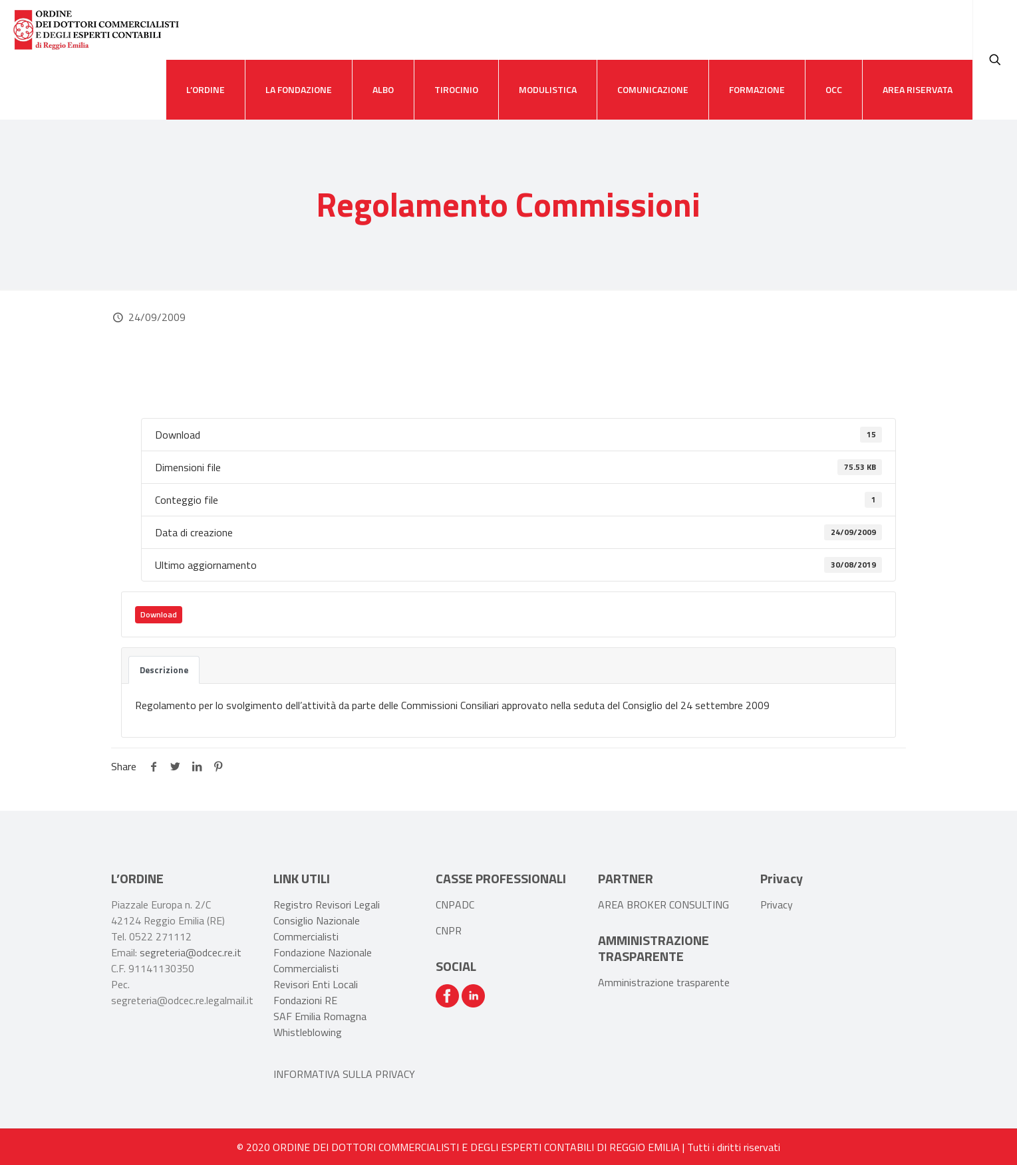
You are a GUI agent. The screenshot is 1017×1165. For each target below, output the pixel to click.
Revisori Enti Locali (315, 984)
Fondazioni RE (305, 1000)
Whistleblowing (307, 1032)
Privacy (776, 904)
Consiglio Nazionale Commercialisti (316, 928)
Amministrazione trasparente (664, 982)
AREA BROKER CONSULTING (663, 904)
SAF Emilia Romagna (319, 1016)
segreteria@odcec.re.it (190, 952)
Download (158, 614)
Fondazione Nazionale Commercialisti (322, 960)
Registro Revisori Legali (326, 904)
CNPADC (455, 904)
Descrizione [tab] (164, 670)
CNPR (449, 930)
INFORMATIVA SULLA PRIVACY (344, 1074)
